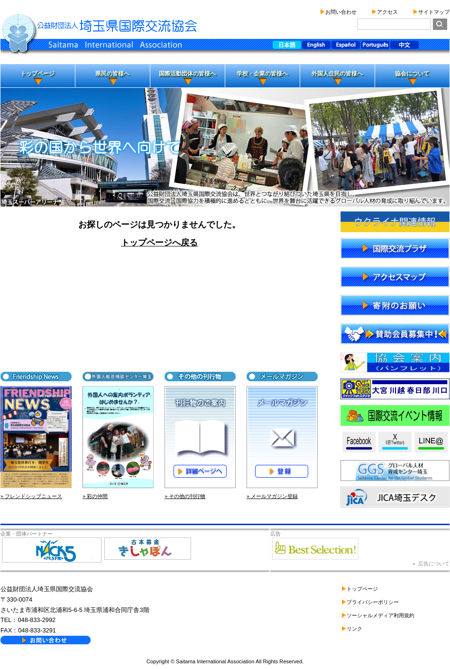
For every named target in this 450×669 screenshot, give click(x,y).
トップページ (37, 73)
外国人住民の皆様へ (337, 73)
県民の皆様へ (112, 73)
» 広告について (431, 563)
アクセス (387, 12)
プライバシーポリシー (373, 602)
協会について (412, 73)
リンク (354, 628)
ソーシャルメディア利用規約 (380, 615)
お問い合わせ (341, 12)
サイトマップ (434, 12)
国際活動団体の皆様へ (187, 73)
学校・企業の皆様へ (262, 73)
